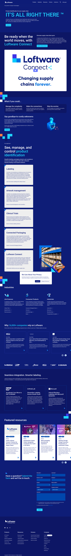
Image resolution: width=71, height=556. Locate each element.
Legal (45, 545)
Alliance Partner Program (35, 536)
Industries (40, 2)
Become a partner (34, 540)
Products (34, 2)
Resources (45, 2)
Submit (39, 509)
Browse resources (21, 535)
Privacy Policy (51, 505)
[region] (36, 278)
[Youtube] (4, 527)
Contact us (56, 2)
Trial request (20, 536)
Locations (45, 543)
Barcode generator (21, 543)
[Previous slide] (63, 355)
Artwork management (8, 538)
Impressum (46, 550)
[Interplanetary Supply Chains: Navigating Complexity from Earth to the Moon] (30, 442)
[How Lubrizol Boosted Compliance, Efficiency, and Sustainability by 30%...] (39, 342)
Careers (45, 535)
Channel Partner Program (35, 535)
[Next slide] (66, 355)
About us (45, 536)
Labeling (5, 536)
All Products (6, 535)
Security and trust (47, 540)
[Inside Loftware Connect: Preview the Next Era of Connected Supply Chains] (12, 442)
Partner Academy (34, 538)
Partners (50, 2)
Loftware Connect (7, 543)
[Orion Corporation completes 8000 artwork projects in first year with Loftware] (15, 342)
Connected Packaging (8, 540)
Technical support (21, 538)
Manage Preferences (45, 281)
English (65, 2)
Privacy (45, 547)
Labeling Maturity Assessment (23, 540)
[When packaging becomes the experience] (47, 442)
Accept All (37, 281)
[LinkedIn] (7, 527)
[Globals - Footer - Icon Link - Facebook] (9, 527)
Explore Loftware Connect (42, 45)
